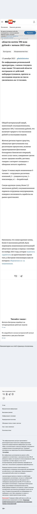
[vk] (16, 276)
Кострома (7, 51)
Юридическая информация (9, 409)
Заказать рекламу (15, 27)
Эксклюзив (4, 27)
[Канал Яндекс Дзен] (12, 394)
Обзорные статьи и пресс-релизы (11, 423)
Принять (30, 33)
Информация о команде (9, 416)
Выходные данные (7, 412)
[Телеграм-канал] (9, 394)
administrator (23, 58)
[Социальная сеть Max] (3, 398)
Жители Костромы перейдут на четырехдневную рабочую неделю (18, 325)
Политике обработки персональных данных (9, 36)
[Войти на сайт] (34, 22)
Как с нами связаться (8, 426)
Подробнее (6, 452)
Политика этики (6, 430)
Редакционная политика (9, 419)
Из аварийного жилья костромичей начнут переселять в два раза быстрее (18, 335)
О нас (3, 405)
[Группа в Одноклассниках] (6, 394)
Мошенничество (21, 51)
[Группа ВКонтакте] (3, 394)
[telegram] (22, 276)
